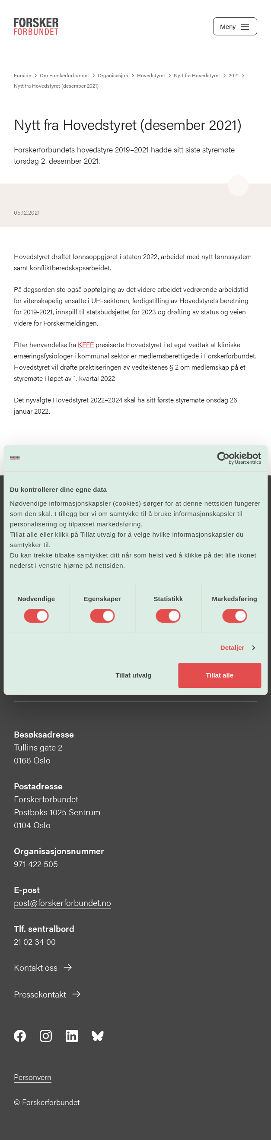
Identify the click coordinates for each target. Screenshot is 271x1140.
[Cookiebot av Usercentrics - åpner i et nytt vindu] (223, 458)
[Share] (238, 186)
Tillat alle (219, 675)
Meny (235, 27)
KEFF (86, 344)
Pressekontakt (48, 994)
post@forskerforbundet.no (62, 902)
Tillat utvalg (133, 675)
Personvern (32, 1076)
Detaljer (232, 647)
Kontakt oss (43, 967)
